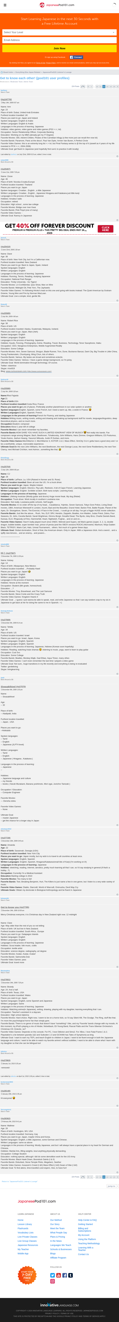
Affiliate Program (58, 1257)
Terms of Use (40, 63)
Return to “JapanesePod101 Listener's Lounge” (20, 1181)
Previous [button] (88, 86)
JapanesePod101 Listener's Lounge (57, 72)
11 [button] (100, 86)
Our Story (55, 1224)
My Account (83, 1235)
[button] (114, 5)
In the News (56, 1241)
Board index (8, 72)
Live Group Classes (27, 1241)
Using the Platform (87, 1239)
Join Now (59, 48)
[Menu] (5, 5)
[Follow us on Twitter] (52, 1275)
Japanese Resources (28, 1245)
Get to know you (10, 907)
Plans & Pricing (57, 1237)
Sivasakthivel (8, 686)
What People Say (58, 1232)
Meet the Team (57, 1228)
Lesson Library (25, 1224)
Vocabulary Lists (25, 1232)
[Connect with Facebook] (76, 57)
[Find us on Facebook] (64, 1275)
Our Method (56, 1220)
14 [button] (111, 86)
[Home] (56, 7)
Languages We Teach (60, 1245)
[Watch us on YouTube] (58, 1275)
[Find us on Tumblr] (70, 1275)
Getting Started (85, 1224)
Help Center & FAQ (87, 1220)
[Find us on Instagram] (52, 1281)
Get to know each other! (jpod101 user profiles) (34, 78)
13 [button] (107, 86)
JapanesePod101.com (93, 1311)
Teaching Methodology (89, 1243)
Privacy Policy (51, 63)
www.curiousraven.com (16, 371)
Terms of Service (91, 1316)
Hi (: (3, 553)
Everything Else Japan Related (27, 72)
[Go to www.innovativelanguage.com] (59, 1304)
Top (117, 156)
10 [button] (97, 86)
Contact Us (83, 1254)
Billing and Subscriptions (84, 1229)
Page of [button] (82, 86)
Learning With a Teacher (85, 1248)
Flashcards (23, 1228)
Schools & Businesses (61, 1249)
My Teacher (23, 1249)
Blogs (53, 1253)
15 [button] (114, 86)
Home (20, 1220)
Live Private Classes (27, 1237)
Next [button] (117, 86)
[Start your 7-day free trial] (27, 1275)
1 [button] (91, 86)
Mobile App (23, 1253)
